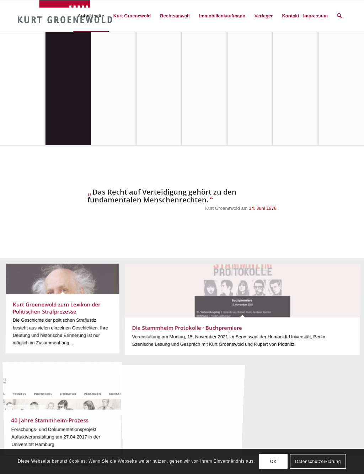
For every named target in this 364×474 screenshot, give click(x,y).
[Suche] (339, 16)
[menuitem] (90, 16)
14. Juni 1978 (263, 208)
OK (273, 461)
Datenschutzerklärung (318, 461)
